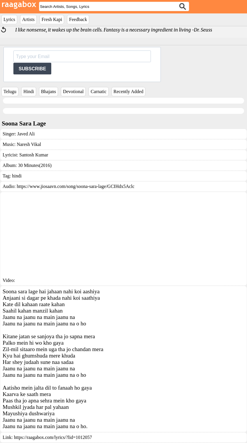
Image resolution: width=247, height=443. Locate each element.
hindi (17, 175)
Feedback (78, 19)
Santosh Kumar (33, 154)
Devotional (73, 91)
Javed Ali (26, 133)
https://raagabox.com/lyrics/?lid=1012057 (53, 437)
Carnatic (98, 91)
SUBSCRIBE (32, 68)
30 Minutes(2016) (35, 165)
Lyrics (9, 19)
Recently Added (129, 91)
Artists (28, 19)
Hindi (28, 91)
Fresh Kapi (52, 19)
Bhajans (48, 91)
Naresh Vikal (29, 144)
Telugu (9, 91)
